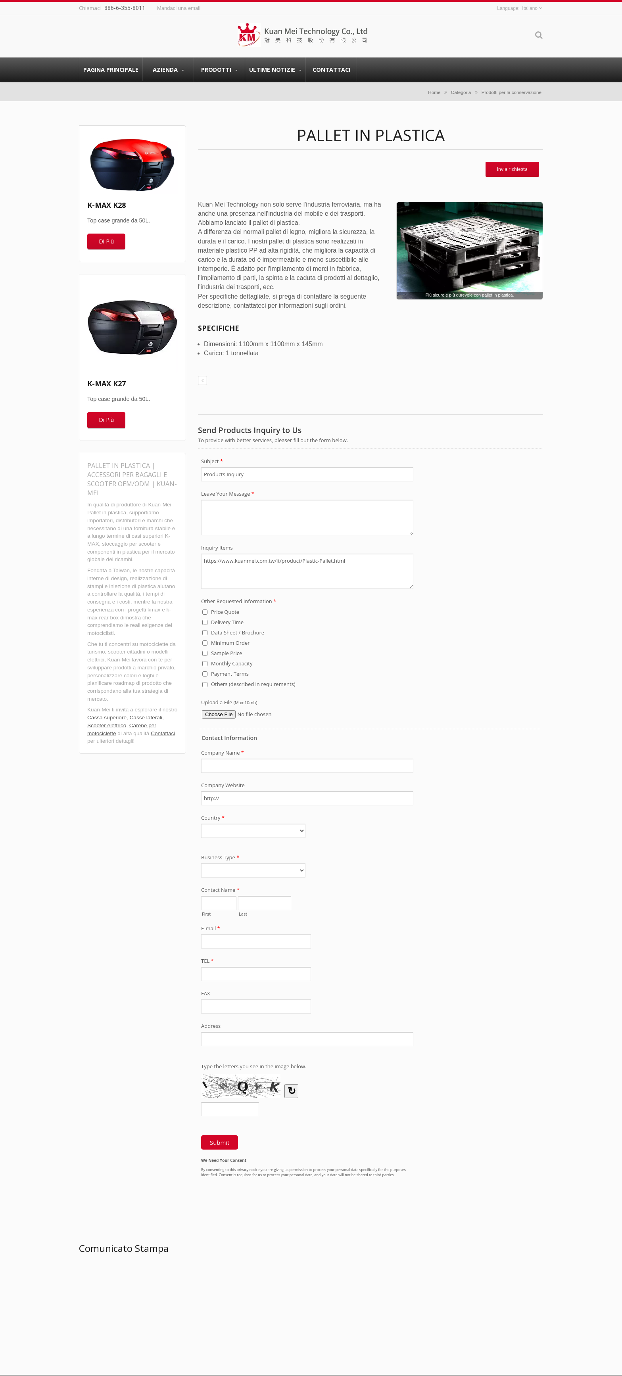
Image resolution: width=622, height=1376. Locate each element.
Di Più (106, 241)
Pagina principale (110, 69)
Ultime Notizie (275, 69)
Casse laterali (146, 718)
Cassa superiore (107, 718)
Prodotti (219, 69)
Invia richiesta (512, 169)
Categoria (461, 92)
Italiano (530, 8)
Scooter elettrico (106, 725)
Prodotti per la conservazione (511, 92)
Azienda (168, 69)
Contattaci (331, 69)
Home (434, 92)
